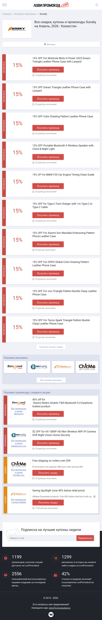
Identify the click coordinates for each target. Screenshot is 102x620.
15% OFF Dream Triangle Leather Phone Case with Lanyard (61, 89)
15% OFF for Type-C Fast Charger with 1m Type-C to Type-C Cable (62, 205)
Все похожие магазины (51, 380)
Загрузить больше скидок (51, 347)
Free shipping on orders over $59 (51, 460)
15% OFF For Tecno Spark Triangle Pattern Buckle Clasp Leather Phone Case (61, 322)
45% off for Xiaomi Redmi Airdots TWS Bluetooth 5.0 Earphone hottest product (62, 403)
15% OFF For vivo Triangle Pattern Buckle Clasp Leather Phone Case (64, 293)
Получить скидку (48, 472)
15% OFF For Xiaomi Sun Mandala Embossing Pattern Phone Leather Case (63, 234)
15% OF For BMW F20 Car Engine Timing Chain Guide (63, 174)
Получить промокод (48, 69)
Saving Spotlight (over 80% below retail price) (58, 490)
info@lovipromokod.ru (59, 608)
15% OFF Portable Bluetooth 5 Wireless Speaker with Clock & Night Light (63, 147)
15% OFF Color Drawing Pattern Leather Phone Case (62, 116)
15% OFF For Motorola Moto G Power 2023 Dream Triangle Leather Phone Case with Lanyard (61, 60)
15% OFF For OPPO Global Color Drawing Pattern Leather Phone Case (60, 263)
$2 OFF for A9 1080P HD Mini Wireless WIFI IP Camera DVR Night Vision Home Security (64, 433)
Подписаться (85, 538)
